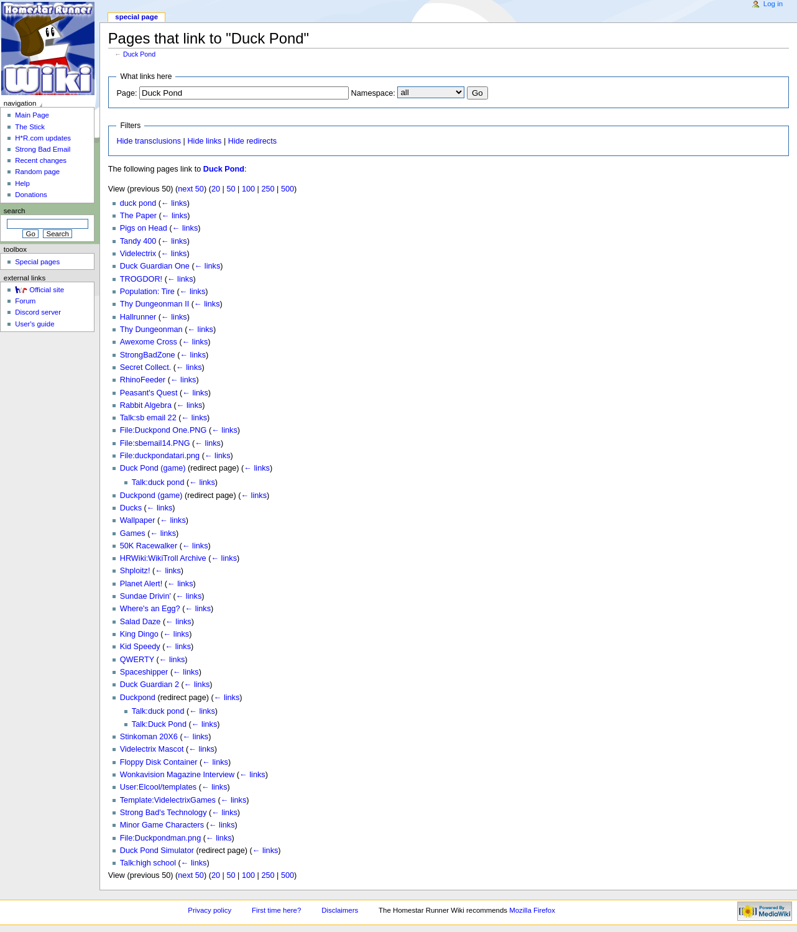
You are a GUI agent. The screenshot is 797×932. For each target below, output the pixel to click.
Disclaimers (339, 910)
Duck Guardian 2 (149, 684)
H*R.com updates (43, 138)
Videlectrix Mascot (152, 749)
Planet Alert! (141, 583)
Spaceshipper (144, 672)
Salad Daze (140, 621)
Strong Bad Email (42, 149)
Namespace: (373, 93)
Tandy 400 (138, 241)
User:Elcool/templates (158, 787)
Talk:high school (148, 863)
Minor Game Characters (162, 825)
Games (132, 533)
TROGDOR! (141, 279)
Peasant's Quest (149, 393)
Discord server (38, 312)
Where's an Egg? (150, 608)
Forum (25, 301)
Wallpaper (137, 520)
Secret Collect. (146, 367)
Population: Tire (147, 291)
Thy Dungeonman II (154, 304)
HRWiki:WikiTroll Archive (163, 558)
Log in (773, 3)
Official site (46, 289)
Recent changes (41, 160)
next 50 (191, 189)
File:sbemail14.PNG (155, 443)
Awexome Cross (148, 342)
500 (287, 189)
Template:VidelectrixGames (168, 800)
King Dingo (139, 634)
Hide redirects (252, 141)
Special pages (37, 261)
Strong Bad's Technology (163, 812)
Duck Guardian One (155, 266)
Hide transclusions (148, 141)
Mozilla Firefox (532, 910)
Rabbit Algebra (146, 405)
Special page (136, 17)
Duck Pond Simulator (157, 850)
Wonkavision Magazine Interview (177, 774)
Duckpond (137, 697)
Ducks (131, 508)
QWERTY (137, 659)
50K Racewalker (148, 546)
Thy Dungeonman (151, 329)
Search (14, 211)
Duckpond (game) (151, 495)
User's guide (34, 324)
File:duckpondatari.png (160, 455)
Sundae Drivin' (145, 596)
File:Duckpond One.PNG (163, 430)
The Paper (138, 215)
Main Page (32, 115)
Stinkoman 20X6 (149, 736)
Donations (31, 194)
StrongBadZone (147, 355)
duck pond (138, 203)
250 (267, 189)
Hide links (204, 141)
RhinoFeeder (142, 380)
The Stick (30, 127)
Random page (37, 171)
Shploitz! (135, 570)
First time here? (276, 910)
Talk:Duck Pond (159, 724)
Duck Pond (139, 54)
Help (22, 183)
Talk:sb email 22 (148, 417)
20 (215, 189)
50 (230, 189)
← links (174, 203)
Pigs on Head (143, 228)
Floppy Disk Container (159, 762)
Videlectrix (138, 253)
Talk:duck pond (158, 482)
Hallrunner (138, 317)
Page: (126, 93)
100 (248, 189)
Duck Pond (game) (153, 468)
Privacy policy (209, 910)
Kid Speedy (140, 646)
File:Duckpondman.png (160, 838)
